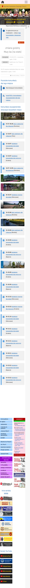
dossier (19, 22)
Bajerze (21, 427)
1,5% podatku (4, 465)
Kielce (18, 451)
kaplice (3, 421)
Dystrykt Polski (4, 453)
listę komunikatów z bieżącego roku (13, 35)
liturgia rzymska (5, 449)
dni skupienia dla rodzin (20, 425)
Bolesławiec (20, 447)
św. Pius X (3, 444)
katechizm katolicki (6, 447)
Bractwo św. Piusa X (6, 441)
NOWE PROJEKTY (5, 477)
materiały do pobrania (4, 427)
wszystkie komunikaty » (19, 455)
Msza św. (17, 449)
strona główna (4, 419)
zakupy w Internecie (6, 467)
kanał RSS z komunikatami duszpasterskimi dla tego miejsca (13, 98)
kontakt (3, 438)
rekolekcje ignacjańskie (4, 434)
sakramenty (4, 424)
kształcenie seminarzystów (5, 473)
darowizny (3, 462)
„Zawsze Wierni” (5, 431)
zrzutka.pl (3, 470)
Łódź (21, 42)
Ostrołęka (19, 442)
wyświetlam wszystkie (19, 421)
